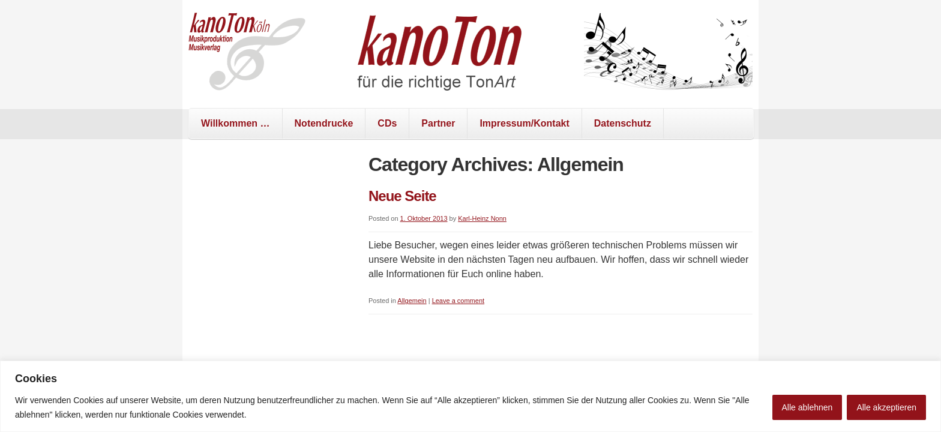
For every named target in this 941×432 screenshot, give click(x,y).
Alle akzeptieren (886, 407)
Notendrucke (324, 123)
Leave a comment (458, 300)
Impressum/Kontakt (524, 123)
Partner (438, 123)
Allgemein (411, 300)
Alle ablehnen (807, 407)
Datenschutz (622, 123)
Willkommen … (235, 123)
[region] (470, 396)
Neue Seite (402, 196)
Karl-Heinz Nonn (482, 218)
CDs (387, 123)
